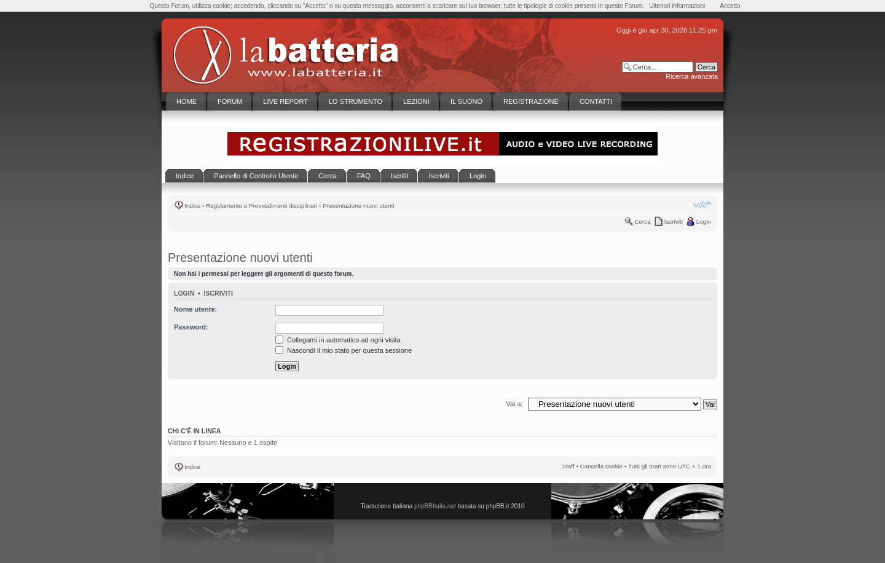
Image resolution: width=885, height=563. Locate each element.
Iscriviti (673, 221)
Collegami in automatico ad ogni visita (338, 340)
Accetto (730, 5)
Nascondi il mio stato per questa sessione (343, 350)
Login (703, 221)
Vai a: (514, 403)
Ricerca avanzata (692, 76)
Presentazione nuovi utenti (358, 205)
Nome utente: (195, 309)
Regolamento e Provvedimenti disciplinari (261, 205)
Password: (191, 327)
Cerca (642, 221)
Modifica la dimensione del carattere (702, 204)
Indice (192, 205)
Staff (568, 466)
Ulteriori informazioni (677, 5)
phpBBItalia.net (435, 506)
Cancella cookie (601, 466)
